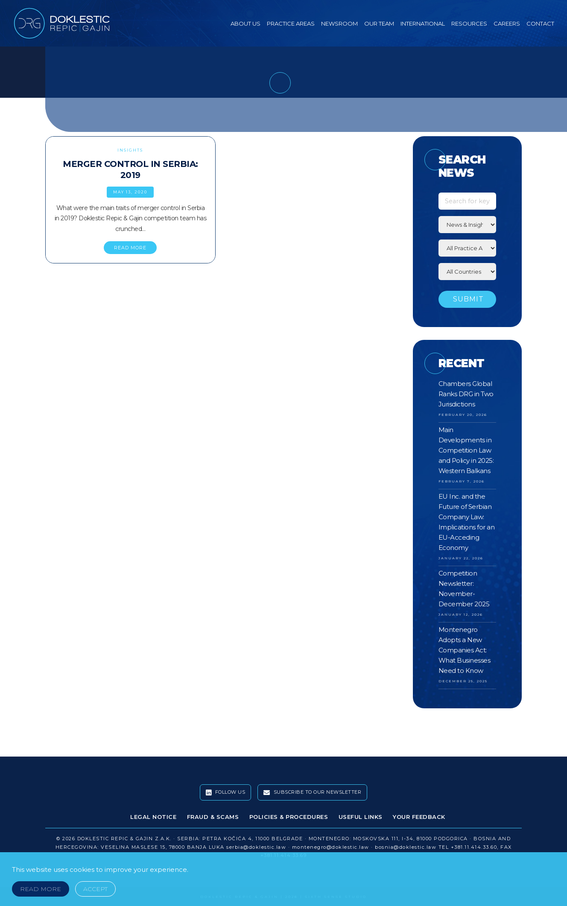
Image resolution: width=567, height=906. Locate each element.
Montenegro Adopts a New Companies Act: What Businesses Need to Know (464, 650)
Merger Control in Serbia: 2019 (130, 169)
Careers (507, 23)
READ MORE (130, 248)
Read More (40, 889)
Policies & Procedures (288, 816)
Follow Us (226, 792)
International (422, 23)
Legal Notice (153, 816)
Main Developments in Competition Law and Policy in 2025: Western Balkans (466, 450)
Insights (130, 150)
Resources (469, 23)
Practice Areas (291, 23)
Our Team (379, 23)
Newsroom (339, 23)
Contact (540, 23)
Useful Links (361, 816)
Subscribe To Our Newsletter (312, 792)
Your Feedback (419, 816)
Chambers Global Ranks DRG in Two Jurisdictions (466, 394)
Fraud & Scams (213, 816)
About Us (245, 23)
